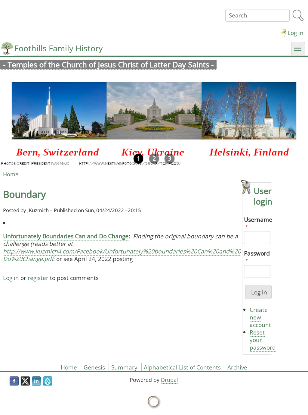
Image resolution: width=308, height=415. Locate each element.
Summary (124, 367)
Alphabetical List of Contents (182, 367)
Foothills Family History (58, 48)
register (38, 278)
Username (258, 219)
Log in (295, 33)
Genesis (94, 367)
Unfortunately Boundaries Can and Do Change (65, 236)
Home (10, 174)
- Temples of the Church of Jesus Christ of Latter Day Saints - (108, 65)
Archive (237, 367)
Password (257, 253)
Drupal (169, 379)
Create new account (260, 317)
